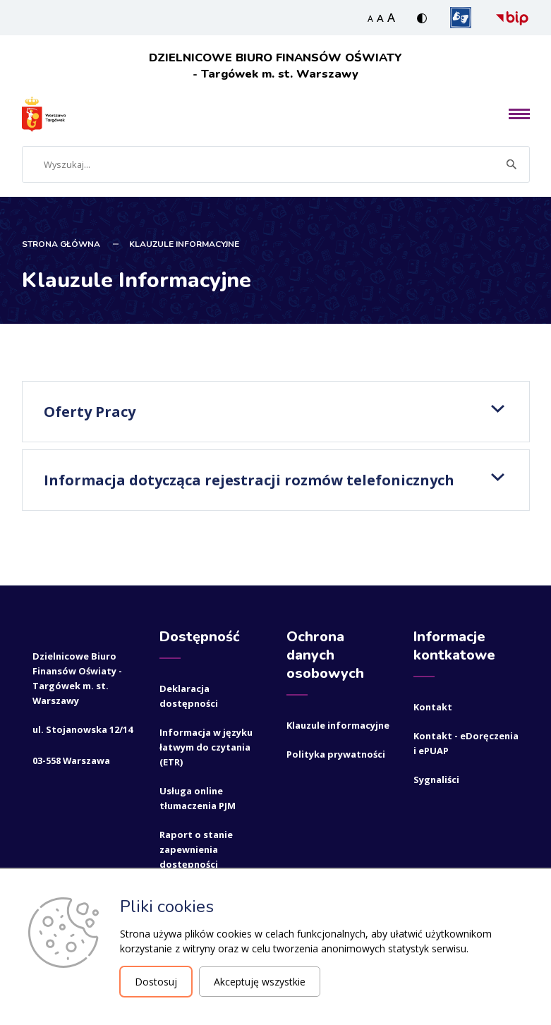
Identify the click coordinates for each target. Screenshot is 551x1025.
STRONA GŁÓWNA (61, 243)
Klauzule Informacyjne (184, 243)
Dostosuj (156, 981)
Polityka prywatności (335, 753)
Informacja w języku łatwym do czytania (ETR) (206, 746)
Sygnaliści (436, 778)
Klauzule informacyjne (337, 724)
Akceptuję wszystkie (259, 981)
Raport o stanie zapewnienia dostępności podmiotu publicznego (196, 863)
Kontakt (432, 706)
